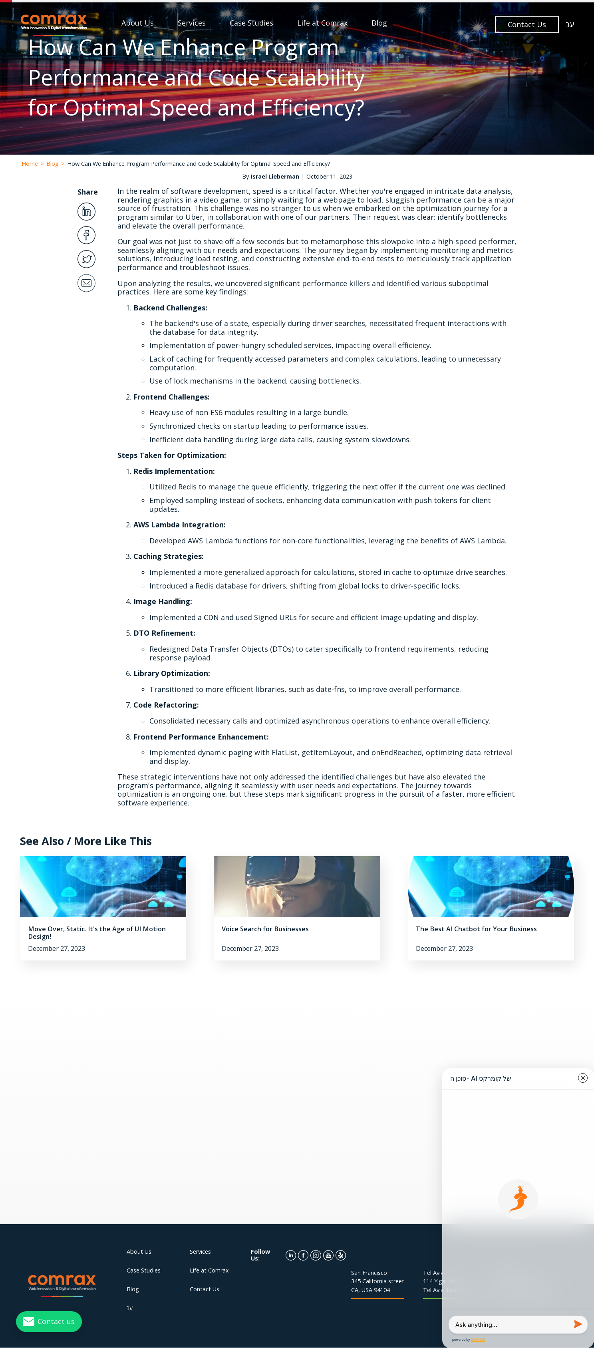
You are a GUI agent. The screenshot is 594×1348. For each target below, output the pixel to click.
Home (30, 163)
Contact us (56, 1321)
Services (192, 23)
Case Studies (251, 23)
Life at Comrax (322, 23)
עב (570, 24)
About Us (137, 23)
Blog (379, 23)
